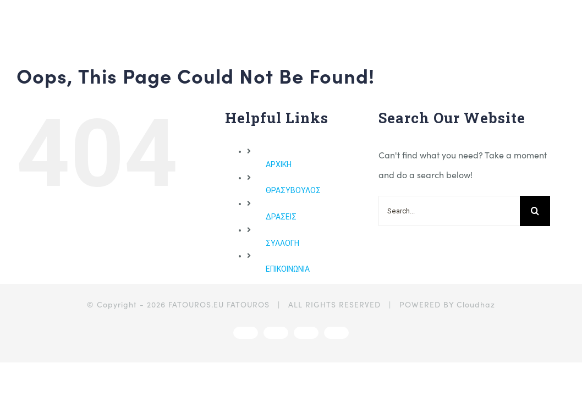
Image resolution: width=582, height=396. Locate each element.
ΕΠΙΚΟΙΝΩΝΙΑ (288, 269)
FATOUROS (248, 304)
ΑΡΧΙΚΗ (279, 164)
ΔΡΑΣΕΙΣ (281, 216)
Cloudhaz (476, 304)
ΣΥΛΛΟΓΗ (282, 243)
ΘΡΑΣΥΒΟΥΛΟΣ (293, 190)
